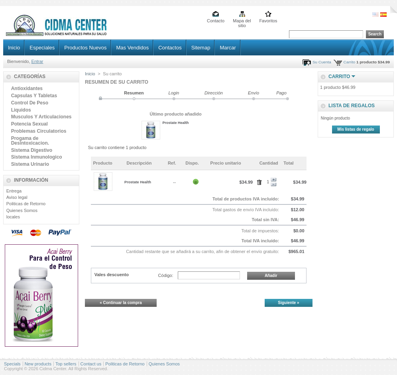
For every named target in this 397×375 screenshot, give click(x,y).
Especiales (42, 48)
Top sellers (66, 363)
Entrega (14, 190)
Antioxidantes (27, 88)
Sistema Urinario (30, 164)
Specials (12, 363)
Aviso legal (17, 197)
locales (13, 216)
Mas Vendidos (132, 48)
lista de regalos (351, 105)
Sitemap (200, 48)
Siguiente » (288, 302)
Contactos (170, 48)
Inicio (14, 48)
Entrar (37, 61)
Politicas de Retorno (25, 203)
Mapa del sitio (242, 21)
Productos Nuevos (85, 48)
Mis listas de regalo (355, 129)
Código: (165, 275)
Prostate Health (176, 123)
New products (38, 363)
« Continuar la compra (121, 302)
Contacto (215, 20)
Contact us (91, 363)
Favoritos (268, 20)
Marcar (228, 48)
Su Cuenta (321, 62)
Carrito (350, 62)
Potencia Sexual (29, 124)
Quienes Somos (21, 210)
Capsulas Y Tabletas (34, 95)
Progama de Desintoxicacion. (30, 140)
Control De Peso (29, 103)
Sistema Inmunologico (36, 157)
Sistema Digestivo (31, 150)
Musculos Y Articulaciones (41, 117)
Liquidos (21, 110)
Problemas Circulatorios (39, 131)
